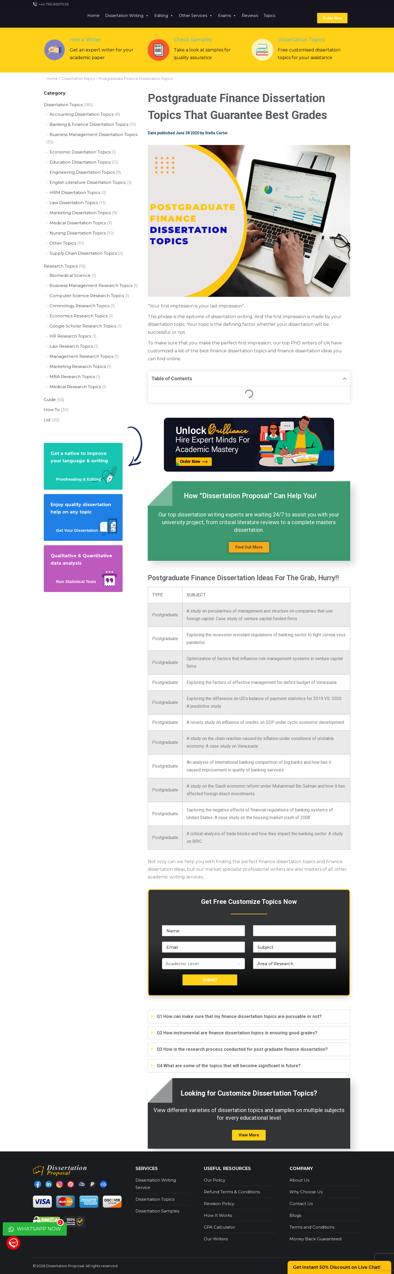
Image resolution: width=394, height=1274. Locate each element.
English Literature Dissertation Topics (88, 182)
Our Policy (214, 1180)
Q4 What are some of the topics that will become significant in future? (229, 1065)
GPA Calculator (219, 1227)
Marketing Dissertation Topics (80, 212)
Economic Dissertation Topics (80, 152)
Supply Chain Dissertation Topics (83, 253)
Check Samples (193, 40)
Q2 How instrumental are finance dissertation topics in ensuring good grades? (237, 1032)
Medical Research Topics (75, 386)
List (47, 419)
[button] (249, 547)
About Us (299, 1180)
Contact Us (301, 1203)
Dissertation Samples (157, 1211)
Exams (227, 15)
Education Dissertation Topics (80, 162)
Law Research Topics (71, 346)
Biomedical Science (70, 275)
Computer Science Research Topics (87, 295)
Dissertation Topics (301, 40)
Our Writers (216, 1238)
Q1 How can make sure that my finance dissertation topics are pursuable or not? (239, 1016)
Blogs (295, 1215)
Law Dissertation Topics (74, 202)
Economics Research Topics (79, 315)
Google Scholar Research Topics (83, 326)
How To (52, 409)
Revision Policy (219, 1203)
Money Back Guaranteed (315, 1238)
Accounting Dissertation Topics (82, 114)
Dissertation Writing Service (155, 1183)
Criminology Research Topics (79, 305)
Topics (269, 15)
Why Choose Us (306, 1191)
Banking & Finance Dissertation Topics (89, 124)
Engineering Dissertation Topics (82, 172)
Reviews (250, 15)
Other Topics (63, 243)
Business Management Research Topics (91, 285)
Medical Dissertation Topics (78, 222)
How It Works (218, 1215)
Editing (163, 15)
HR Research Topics (70, 336)
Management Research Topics (81, 356)
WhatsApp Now (36, 1227)
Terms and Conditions (311, 1227)
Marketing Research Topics (78, 366)
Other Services (196, 15)
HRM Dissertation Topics (75, 192)
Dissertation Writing (127, 15)
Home (93, 15)
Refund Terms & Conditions (232, 1191)
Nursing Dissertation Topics (78, 233)
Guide (50, 399)
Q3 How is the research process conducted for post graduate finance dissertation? (242, 1049)
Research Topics (61, 266)
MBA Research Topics (72, 376)
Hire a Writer (85, 40)
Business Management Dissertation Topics (93, 134)
